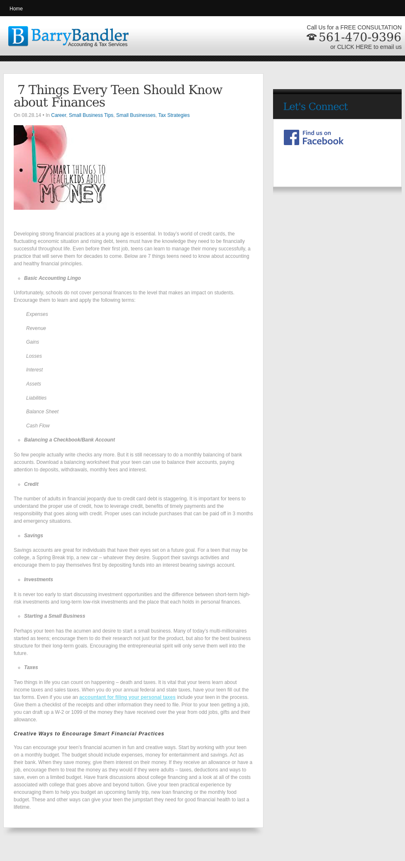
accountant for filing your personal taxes (127, 697)
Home (16, 9)
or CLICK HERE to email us (366, 47)
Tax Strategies (174, 115)
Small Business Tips (91, 115)
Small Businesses (136, 115)
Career (58, 115)
